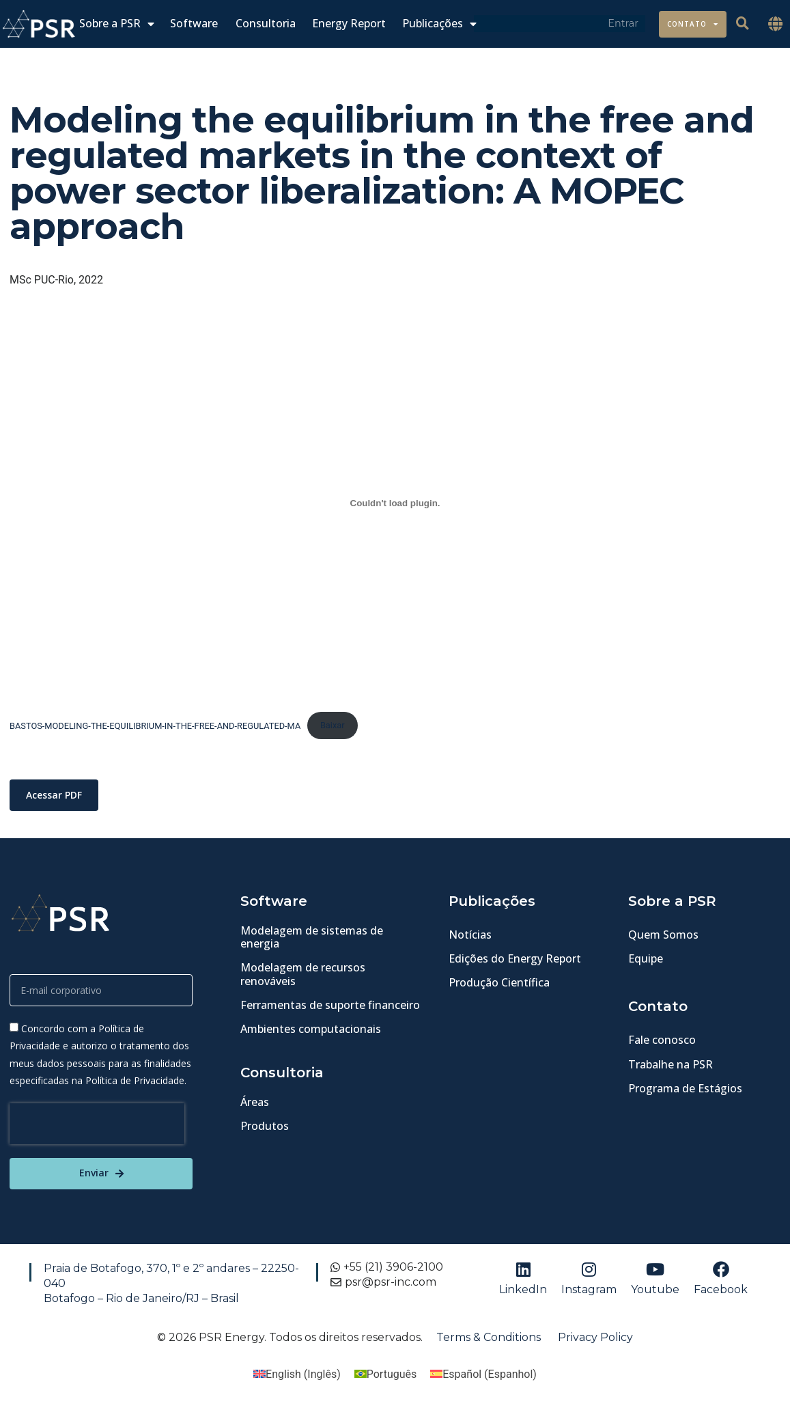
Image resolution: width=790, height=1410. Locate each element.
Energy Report (349, 23)
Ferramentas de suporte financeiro (330, 1004)
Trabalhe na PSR (670, 1064)
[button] (776, 24)
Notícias (470, 934)
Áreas (254, 1101)
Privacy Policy (595, 1337)
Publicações (439, 23)
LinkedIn (523, 1289)
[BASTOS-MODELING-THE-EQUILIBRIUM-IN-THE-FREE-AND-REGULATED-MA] (395, 503)
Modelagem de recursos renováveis (302, 974)
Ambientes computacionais (310, 1028)
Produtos (264, 1126)
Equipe (645, 958)
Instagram (589, 1289)
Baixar (332, 725)
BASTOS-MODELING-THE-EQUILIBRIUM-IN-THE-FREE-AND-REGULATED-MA (155, 725)
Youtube (655, 1289)
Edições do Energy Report (515, 958)
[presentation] (97, 1123)
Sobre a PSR (116, 23)
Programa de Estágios (685, 1088)
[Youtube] (655, 1269)
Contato (692, 24)
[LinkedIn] (523, 1269)
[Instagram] (589, 1269)
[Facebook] (721, 1269)
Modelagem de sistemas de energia (311, 937)
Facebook (721, 1289)
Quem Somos (663, 934)
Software (194, 23)
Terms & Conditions (488, 1337)
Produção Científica (499, 983)
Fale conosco (662, 1040)
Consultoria (266, 23)
